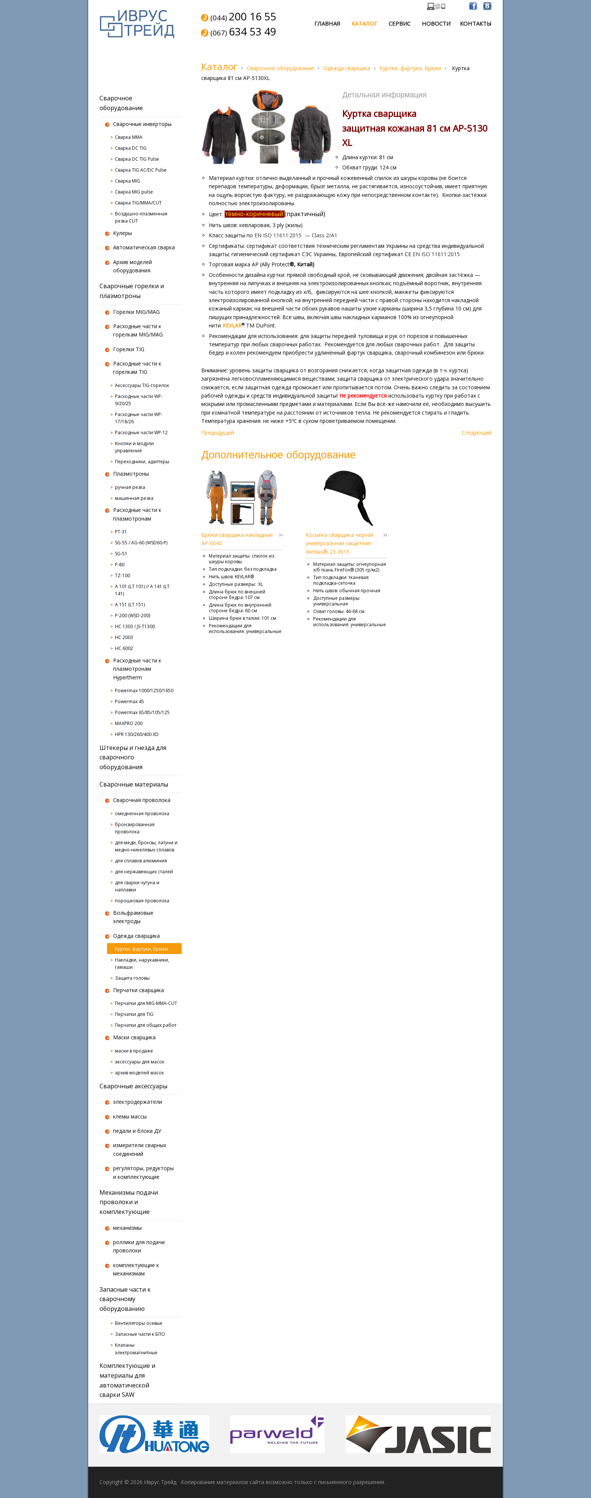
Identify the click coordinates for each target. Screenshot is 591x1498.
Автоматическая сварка (144, 247)
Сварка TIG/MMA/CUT (138, 203)
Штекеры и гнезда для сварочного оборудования (133, 757)
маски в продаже (134, 1051)
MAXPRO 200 (128, 723)
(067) (243, 32)
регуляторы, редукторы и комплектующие (143, 1172)
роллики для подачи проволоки (139, 1246)
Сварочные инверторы (142, 124)
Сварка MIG (127, 181)
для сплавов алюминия (141, 860)
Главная (327, 23)
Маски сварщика (134, 1037)
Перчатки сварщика (138, 990)
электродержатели (137, 1101)
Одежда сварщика (346, 68)
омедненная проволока (142, 813)
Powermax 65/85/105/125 (142, 712)
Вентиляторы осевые (138, 1323)
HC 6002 (124, 648)
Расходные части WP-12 (141, 432)
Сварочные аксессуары (133, 1086)
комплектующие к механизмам (136, 1269)
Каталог (364, 23)
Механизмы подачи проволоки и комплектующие (129, 1202)
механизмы (127, 1227)
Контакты (475, 23)
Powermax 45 (129, 701)
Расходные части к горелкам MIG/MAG (138, 330)
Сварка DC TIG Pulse (137, 159)
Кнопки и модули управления (134, 447)
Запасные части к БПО (140, 1334)
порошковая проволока (142, 900)
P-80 (119, 564)
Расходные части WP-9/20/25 (138, 400)
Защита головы (132, 978)
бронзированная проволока (135, 828)
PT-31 (121, 532)
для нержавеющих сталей (144, 871)
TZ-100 (122, 575)
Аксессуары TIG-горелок (142, 385)
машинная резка (134, 498)
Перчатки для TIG (134, 1014)
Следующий (476, 432)
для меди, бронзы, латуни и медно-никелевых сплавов (146, 846)
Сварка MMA (128, 137)
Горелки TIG (128, 349)
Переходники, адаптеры (142, 461)
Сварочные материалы (134, 784)
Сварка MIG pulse (134, 192)
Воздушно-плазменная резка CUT (141, 217)
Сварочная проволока (141, 800)
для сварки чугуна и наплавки (137, 886)
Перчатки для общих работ (145, 1025)
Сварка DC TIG (131, 148)
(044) (243, 17)
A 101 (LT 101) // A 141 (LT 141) (142, 590)
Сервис (399, 23)
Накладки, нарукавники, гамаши (142, 963)
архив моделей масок (139, 1072)
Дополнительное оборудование (278, 454)
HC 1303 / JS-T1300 (135, 626)
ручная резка (130, 487)
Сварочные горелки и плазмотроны (132, 291)
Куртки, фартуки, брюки (410, 68)
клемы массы (130, 1116)
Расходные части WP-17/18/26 (138, 418)
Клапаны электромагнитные (136, 1348)
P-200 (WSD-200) (132, 615)
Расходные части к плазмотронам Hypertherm (137, 669)
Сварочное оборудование (280, 68)
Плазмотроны (131, 473)
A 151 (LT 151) (130, 604)
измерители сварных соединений (139, 1149)
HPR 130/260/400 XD (137, 734)
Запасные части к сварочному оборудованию (125, 1299)
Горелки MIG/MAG (136, 311)
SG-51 (121, 553)
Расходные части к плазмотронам (137, 514)
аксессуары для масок (139, 1062)
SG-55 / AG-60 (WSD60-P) (141, 542)
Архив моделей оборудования (132, 266)
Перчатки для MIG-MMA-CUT (146, 1003)
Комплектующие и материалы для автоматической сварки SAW (127, 1380)
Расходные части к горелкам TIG (137, 367)
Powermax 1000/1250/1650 (144, 690)
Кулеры (122, 233)
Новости (436, 23)
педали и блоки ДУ (137, 1130)
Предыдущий (217, 432)
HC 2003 (124, 637)
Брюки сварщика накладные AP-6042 (237, 539)
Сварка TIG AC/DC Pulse (141, 170)
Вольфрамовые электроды (133, 917)
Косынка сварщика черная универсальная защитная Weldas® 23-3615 (340, 543)
